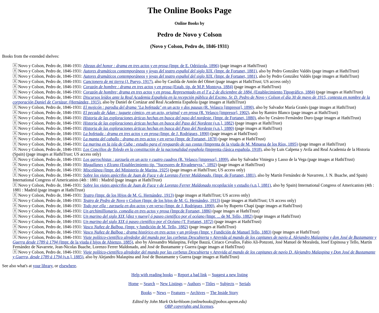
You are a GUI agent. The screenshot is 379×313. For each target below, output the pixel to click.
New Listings (171, 283)
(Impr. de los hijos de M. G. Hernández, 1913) (151, 200)
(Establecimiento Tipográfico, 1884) (199, 92)
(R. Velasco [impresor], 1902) (166, 112)
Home (133, 283)
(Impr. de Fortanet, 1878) (150, 139)
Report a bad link (192, 274)
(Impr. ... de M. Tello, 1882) (167, 216)
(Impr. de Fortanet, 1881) (170, 71)
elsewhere (67, 266)
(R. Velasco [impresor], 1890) (168, 107)
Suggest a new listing (230, 274)
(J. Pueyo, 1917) (117, 81)
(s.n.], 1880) (158, 128)
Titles (210, 283)
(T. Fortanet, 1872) (148, 221)
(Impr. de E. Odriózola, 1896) (151, 65)
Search (149, 283)
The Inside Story (224, 292)
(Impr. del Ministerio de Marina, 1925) (126, 170)
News (161, 292)
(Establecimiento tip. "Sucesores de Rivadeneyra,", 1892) (150, 164)
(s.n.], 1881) (177, 185)
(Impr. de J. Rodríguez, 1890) (146, 133)
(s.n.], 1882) (158, 123)
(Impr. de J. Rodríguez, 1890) (148, 205)
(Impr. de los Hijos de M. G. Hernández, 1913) (128, 195)
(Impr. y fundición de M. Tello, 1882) (135, 227)
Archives (197, 292)
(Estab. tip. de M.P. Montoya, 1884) (158, 87)
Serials (245, 283)
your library (43, 266)
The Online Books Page (189, 10)
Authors (194, 283)
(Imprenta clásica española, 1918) (172, 149)
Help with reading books (152, 274)
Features (178, 292)
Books (146, 292)
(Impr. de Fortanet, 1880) (169, 118)
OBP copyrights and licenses (188, 306)
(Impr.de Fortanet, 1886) (147, 211)
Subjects (227, 283)
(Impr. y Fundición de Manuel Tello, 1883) (177, 232)
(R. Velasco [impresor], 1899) (155, 159)
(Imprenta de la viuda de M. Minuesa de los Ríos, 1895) (190, 144)
